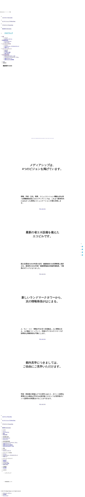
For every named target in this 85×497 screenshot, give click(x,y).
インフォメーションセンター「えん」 (11, 57)
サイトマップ (5, 495)
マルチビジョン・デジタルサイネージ (11, 46)
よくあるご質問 (7, 52)
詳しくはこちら (42, 209)
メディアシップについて (7, 48)
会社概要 (4, 467)
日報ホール (6, 47)
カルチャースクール (8, 39)
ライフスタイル (6, 432)
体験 (3, 36)
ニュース (6, 49)
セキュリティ (7, 42)
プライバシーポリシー (7, 493)
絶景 (4, 433)
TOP (4, 61)
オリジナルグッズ (7, 41)
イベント (6, 37)
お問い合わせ (7, 53)
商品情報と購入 (5, 40)
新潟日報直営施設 (5, 54)
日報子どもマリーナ (8, 58)
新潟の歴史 (5, 434)
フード (4, 431)
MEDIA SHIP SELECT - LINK (9, 56)
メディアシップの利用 (6, 43)
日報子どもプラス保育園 (9, 59)
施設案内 (6, 51)
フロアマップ (8, 33)
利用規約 (4, 494)
